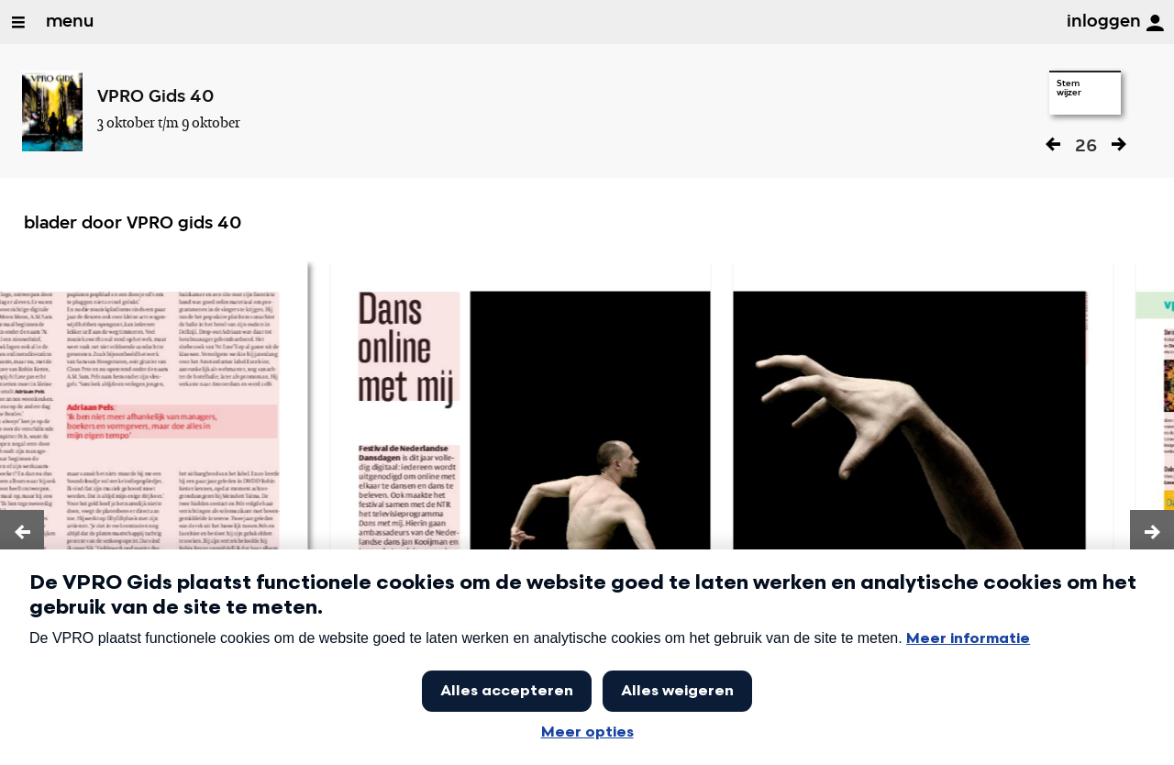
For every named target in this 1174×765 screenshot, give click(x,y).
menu (70, 22)
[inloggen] (1155, 23)
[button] (22, 532)
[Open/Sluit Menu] (18, 22)
